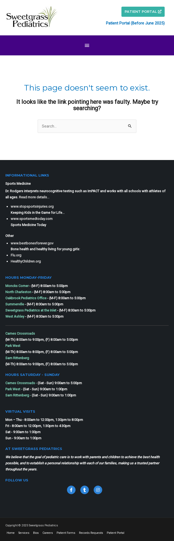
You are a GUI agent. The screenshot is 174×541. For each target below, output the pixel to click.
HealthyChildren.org (26, 261)
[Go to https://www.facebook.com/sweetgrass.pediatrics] (71, 490)
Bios (36, 533)
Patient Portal (115, 533)
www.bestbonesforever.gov (32, 243)
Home (11, 533)
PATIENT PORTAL (143, 11)
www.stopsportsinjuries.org (32, 206)
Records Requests (91, 533)
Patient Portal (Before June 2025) (135, 23)
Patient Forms (66, 533)
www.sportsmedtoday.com (32, 219)
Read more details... (34, 197)
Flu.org (16, 255)
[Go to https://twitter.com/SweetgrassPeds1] (84, 490)
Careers (47, 533)
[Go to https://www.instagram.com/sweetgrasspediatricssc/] (98, 490)
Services (23, 533)
